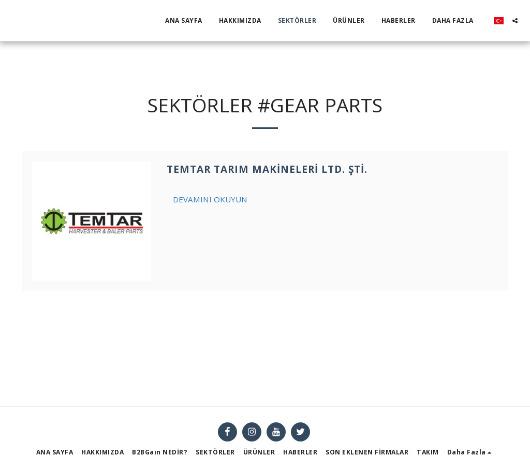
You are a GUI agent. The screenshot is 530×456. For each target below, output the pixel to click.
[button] (515, 21)
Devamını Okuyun (210, 199)
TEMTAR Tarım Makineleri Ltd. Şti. (267, 169)
